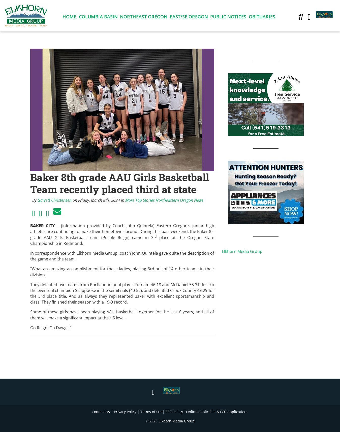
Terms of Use (151, 411)
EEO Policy (174, 411)
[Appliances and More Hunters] (266, 192)
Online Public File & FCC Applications (217, 411)
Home (69, 18)
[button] (301, 17)
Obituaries (262, 18)
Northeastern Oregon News (179, 200)
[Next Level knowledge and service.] (266, 104)
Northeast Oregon (143, 18)
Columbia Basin (98, 18)
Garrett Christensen (55, 200)
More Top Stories (140, 200)
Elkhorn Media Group (242, 251)
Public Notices (228, 18)
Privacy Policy (125, 411)
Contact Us (101, 411)
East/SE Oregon (189, 18)
